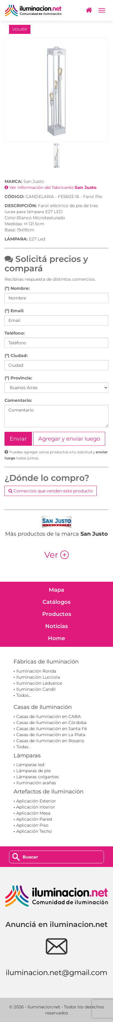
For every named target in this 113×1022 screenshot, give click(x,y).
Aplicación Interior (35, 807)
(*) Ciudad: (16, 355)
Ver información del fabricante (50, 187)
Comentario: (18, 400)
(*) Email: (14, 310)
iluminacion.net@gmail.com (56, 972)
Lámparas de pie (33, 770)
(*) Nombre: (17, 288)
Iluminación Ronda (36, 671)
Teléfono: (15, 333)
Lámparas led (30, 764)
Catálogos (56, 602)
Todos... (23, 695)
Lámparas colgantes (37, 776)
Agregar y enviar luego (69, 438)
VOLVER (19, 29)
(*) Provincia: (18, 378)
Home (56, 638)
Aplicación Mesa (33, 813)
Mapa (56, 590)
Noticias (56, 626)
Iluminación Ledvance (39, 683)
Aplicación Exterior (36, 801)
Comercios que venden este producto (50, 491)
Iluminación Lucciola (38, 677)
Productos (56, 614)
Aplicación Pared (34, 819)
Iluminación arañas (36, 783)
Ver (56, 555)
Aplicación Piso (32, 825)
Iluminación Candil (36, 689)
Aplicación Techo (34, 831)
